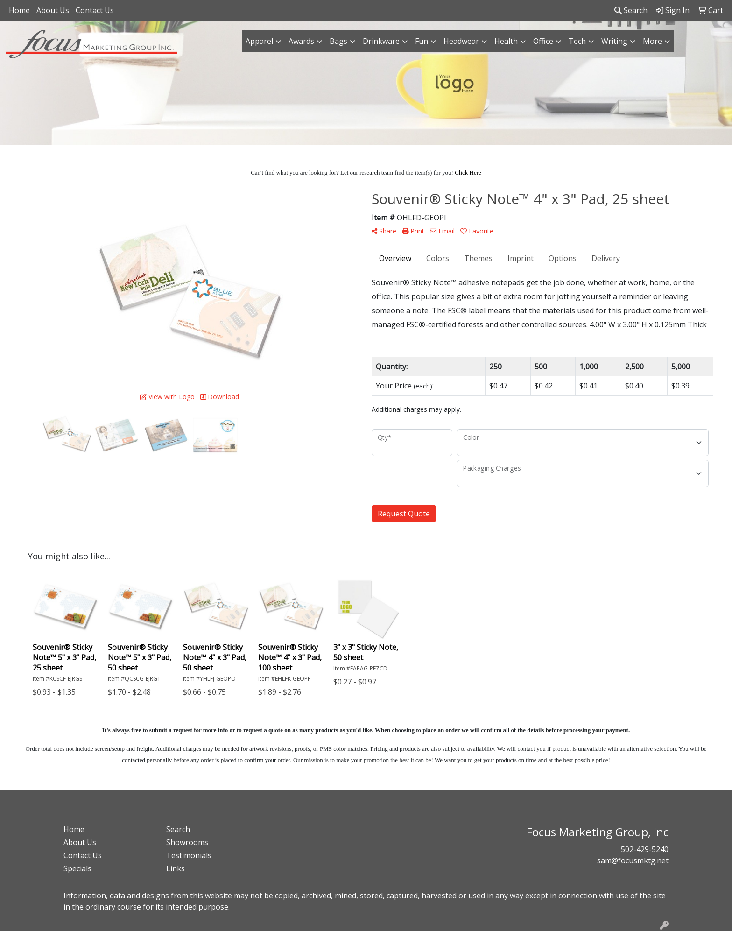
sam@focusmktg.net (633, 860)
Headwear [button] (461, 41)
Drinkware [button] (381, 41)
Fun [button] (421, 41)
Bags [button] (338, 41)
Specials (77, 868)
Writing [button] (614, 41)
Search (631, 10)
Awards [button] (301, 41)
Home (19, 10)
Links (175, 868)
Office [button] (543, 41)
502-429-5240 (645, 849)
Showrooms (187, 842)
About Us (52, 10)
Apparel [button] (259, 41)
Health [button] (506, 41)
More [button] (652, 41)
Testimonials (188, 855)
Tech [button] (577, 41)
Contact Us (95, 10)
